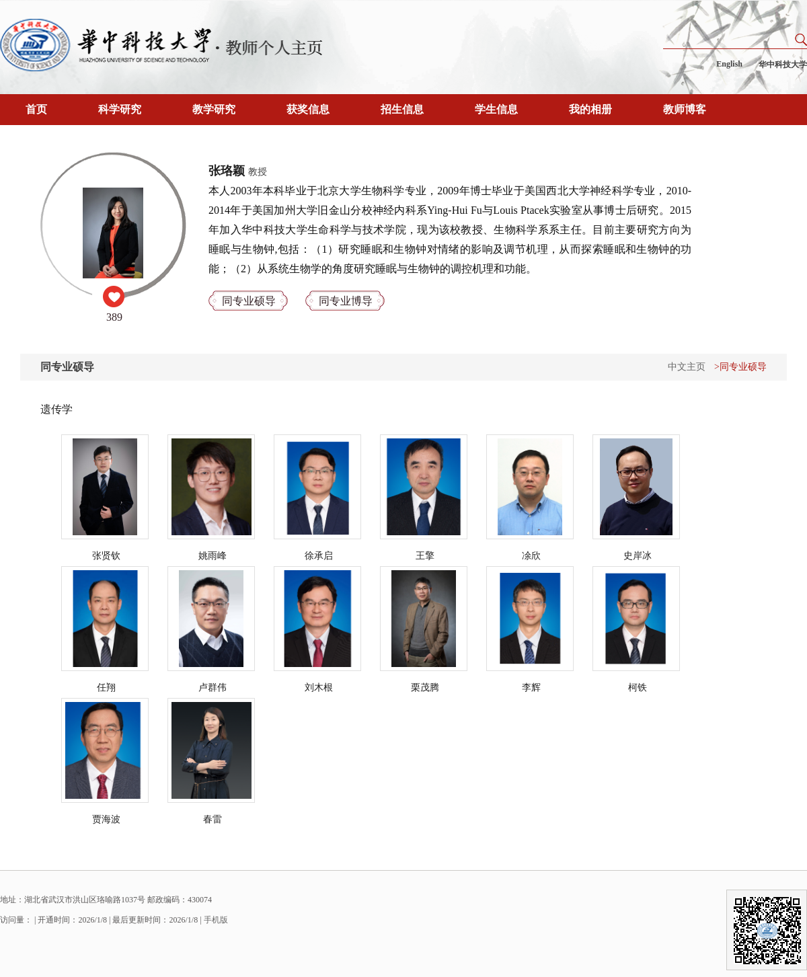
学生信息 (496, 109)
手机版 (216, 920)
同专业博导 (346, 301)
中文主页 (686, 367)
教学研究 (213, 109)
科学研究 (119, 109)
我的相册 (590, 109)
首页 (36, 109)
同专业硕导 (249, 301)
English (729, 64)
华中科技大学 (783, 64)
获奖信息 (308, 109)
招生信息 (402, 109)
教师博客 (684, 109)
